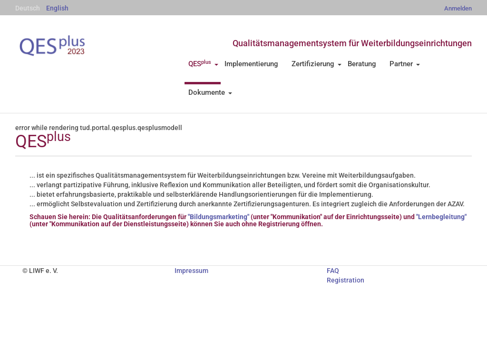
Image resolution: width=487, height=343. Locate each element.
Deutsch (27, 8)
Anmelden (458, 8)
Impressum (191, 270)
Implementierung (251, 64)
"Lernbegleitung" (441, 217)
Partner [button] (405, 64)
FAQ (333, 270)
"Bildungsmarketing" (218, 217)
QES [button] (203, 64)
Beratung (362, 64)
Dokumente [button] (210, 92)
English (57, 8)
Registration (345, 280)
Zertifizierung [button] (316, 64)
